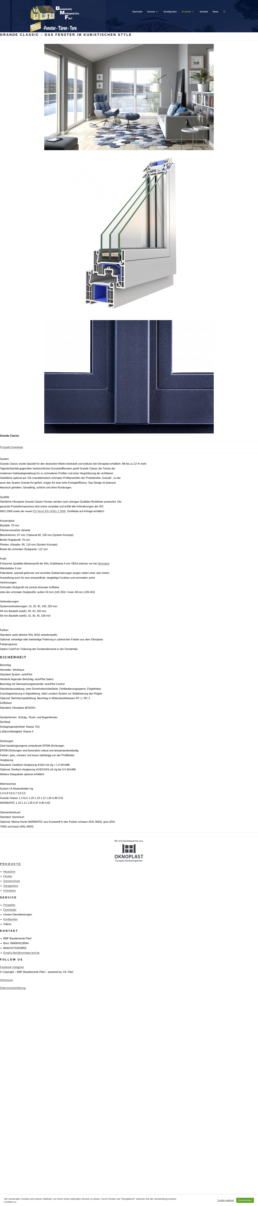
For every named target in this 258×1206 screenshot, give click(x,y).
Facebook (6, 967)
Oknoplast (103, 563)
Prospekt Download (11, 447)
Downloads (9, 910)
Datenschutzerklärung (13, 988)
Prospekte (9, 905)
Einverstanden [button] (245, 1200)
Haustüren (9, 872)
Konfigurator (10, 919)
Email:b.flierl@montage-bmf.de (21, 953)
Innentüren (9, 891)
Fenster (7, 876)
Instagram (18, 967)
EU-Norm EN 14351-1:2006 (49, 511)
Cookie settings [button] (225, 1200)
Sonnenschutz (11, 881)
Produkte (10, 864)
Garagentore (10, 886)
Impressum (6, 980)
